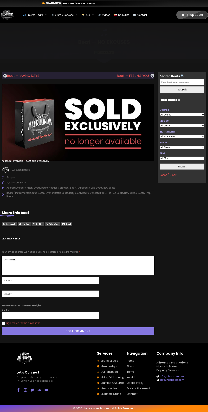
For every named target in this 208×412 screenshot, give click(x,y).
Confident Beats (67, 187)
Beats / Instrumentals (18, 193)
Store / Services (64, 15)
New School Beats (134, 193)
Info (88, 15)
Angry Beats (33, 187)
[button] (9, 224)
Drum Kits (121, 15)
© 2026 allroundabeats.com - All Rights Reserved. (104, 408)
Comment (78, 265)
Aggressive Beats (16, 187)
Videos (104, 15)
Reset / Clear (168, 175)
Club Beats (38, 193)
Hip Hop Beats (115, 193)
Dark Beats (84, 187)
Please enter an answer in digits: (22, 305)
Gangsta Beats (98, 193)
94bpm (10, 177)
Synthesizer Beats (16, 182)
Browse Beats (35, 15)
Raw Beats (109, 187)
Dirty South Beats (79, 193)
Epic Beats (96, 187)
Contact (140, 15)
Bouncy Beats (49, 187)
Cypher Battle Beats (57, 193)
